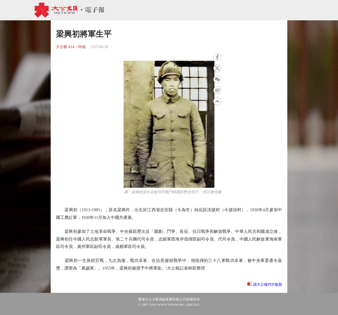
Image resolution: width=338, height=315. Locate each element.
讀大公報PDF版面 (267, 284)
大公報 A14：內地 (71, 47)
